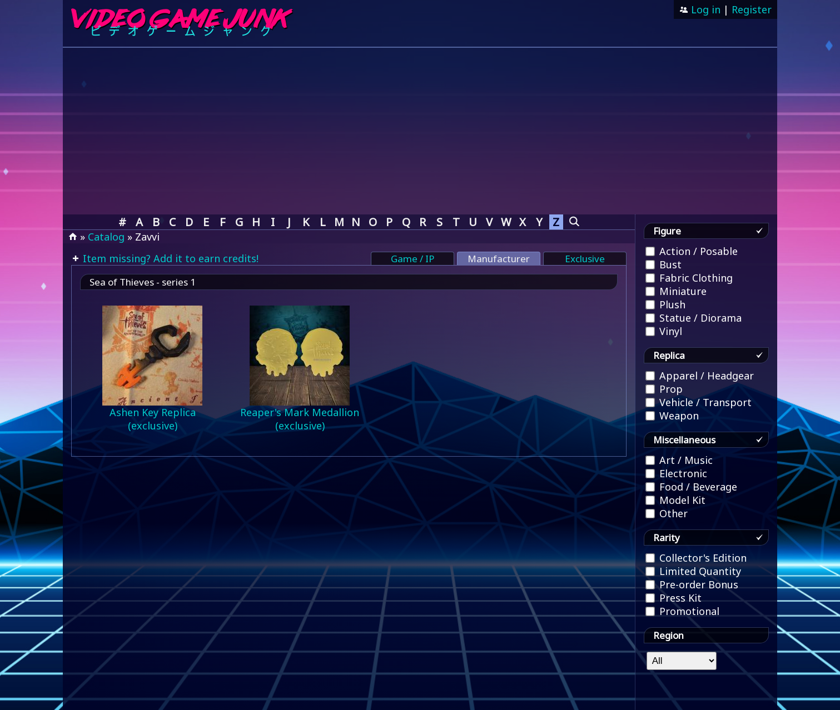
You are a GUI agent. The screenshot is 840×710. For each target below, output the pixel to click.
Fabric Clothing (689, 277)
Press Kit (673, 597)
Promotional (682, 611)
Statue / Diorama (693, 317)
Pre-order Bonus (691, 584)
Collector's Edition (696, 557)
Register (752, 9)
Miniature (676, 291)
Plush (665, 304)
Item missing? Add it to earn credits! (169, 258)
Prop (664, 389)
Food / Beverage (691, 486)
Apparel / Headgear (699, 375)
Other (666, 513)
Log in (704, 9)
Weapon (672, 415)
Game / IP (412, 258)
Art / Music (679, 460)
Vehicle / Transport (698, 402)
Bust (663, 264)
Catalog (106, 236)
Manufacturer (499, 258)
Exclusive (585, 258)
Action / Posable (691, 251)
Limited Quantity (693, 571)
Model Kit (675, 500)
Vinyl (663, 331)
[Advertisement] (420, 131)
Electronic (676, 473)
